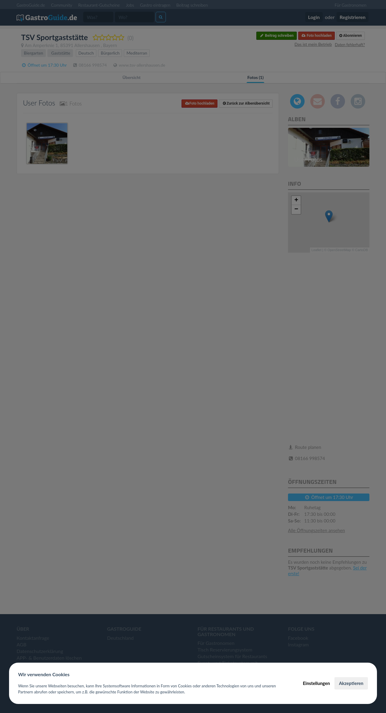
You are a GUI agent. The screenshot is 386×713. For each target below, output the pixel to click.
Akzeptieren (351, 683)
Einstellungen (316, 683)
